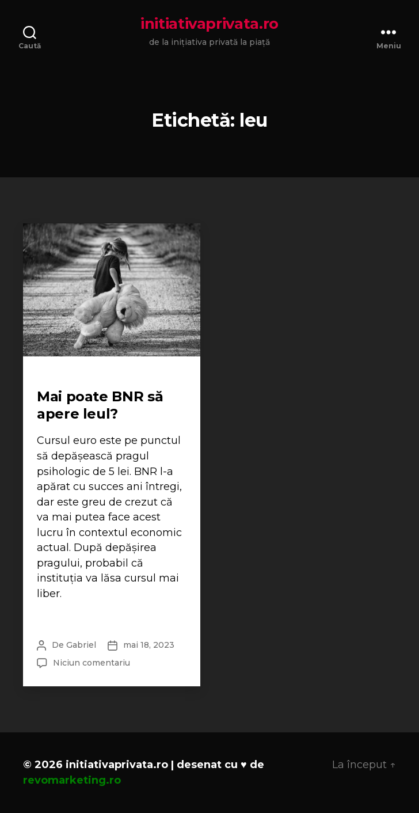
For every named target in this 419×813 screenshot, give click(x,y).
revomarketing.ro (72, 780)
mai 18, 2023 (148, 645)
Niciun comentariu (91, 663)
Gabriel (81, 645)
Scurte (53, 378)
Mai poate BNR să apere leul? (100, 405)
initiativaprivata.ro (209, 23)
